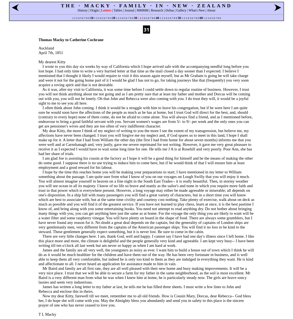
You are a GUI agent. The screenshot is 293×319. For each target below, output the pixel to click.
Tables (118, 10)
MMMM (143, 10)
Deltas (169, 10)
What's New (197, 10)
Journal (129, 10)
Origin (94, 10)
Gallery (181, 10)
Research (157, 10)
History (83, 10)
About (211, 10)
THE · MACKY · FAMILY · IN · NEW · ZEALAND (146, 5)
